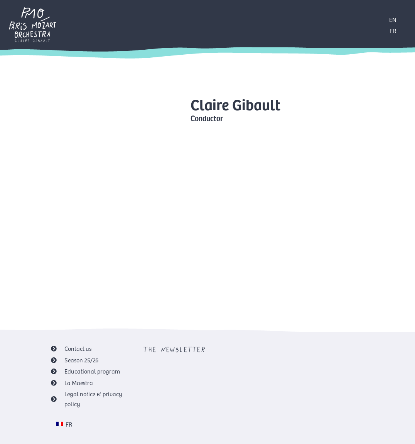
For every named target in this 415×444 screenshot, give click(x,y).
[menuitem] (64, 423)
